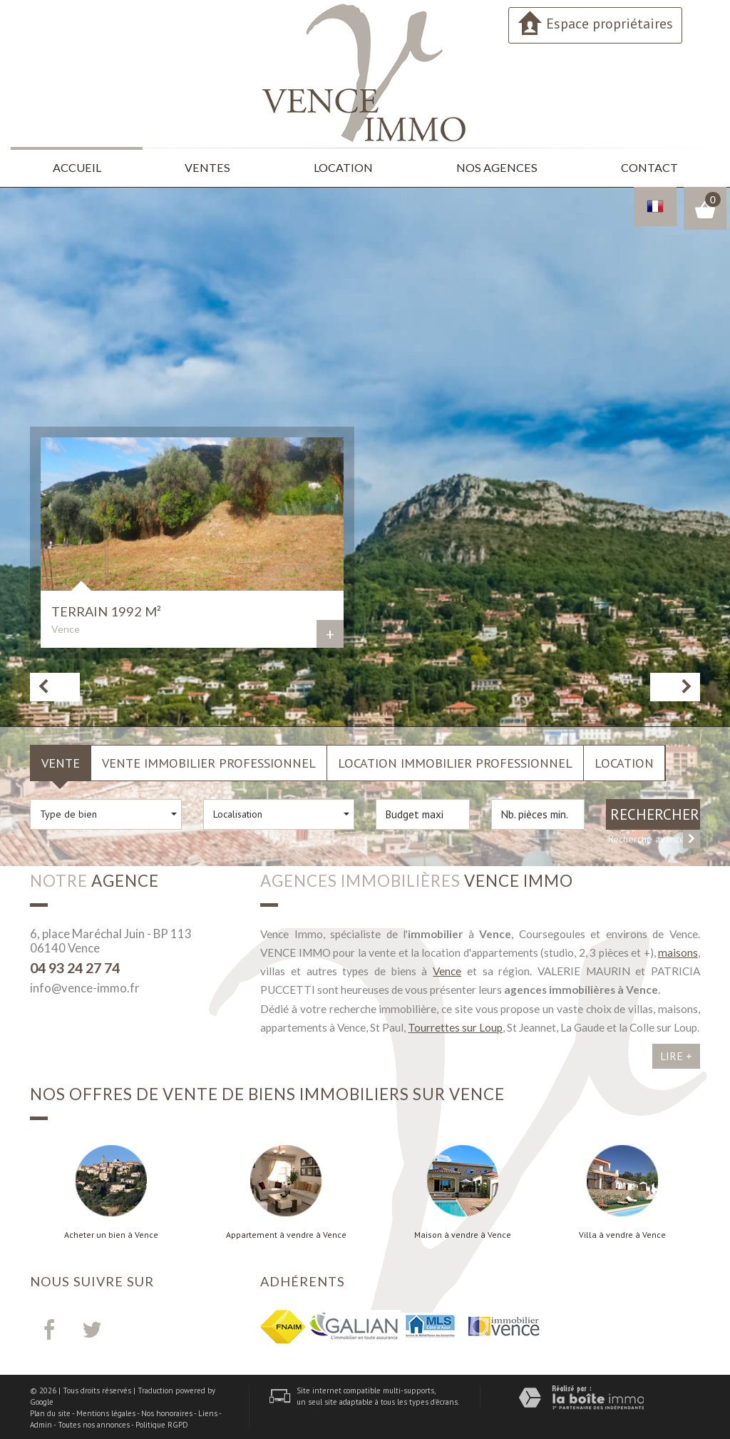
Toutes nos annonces (94, 1422)
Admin (41, 1422)
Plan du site (50, 1411)
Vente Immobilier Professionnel (209, 760)
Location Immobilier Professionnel (455, 760)
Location (345, 167)
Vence (447, 968)
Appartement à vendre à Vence (286, 1233)
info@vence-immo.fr (85, 985)
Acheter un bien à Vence (111, 1233)
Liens (207, 1411)
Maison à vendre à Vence (462, 1233)
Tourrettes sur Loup (455, 1025)
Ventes (209, 167)
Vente (60, 760)
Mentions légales (105, 1411)
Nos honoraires (166, 1411)
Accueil (77, 167)
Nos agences (498, 167)
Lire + (676, 1054)
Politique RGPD (161, 1422)
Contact (648, 167)
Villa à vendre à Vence (622, 1233)
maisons (678, 950)
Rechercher (654, 811)
